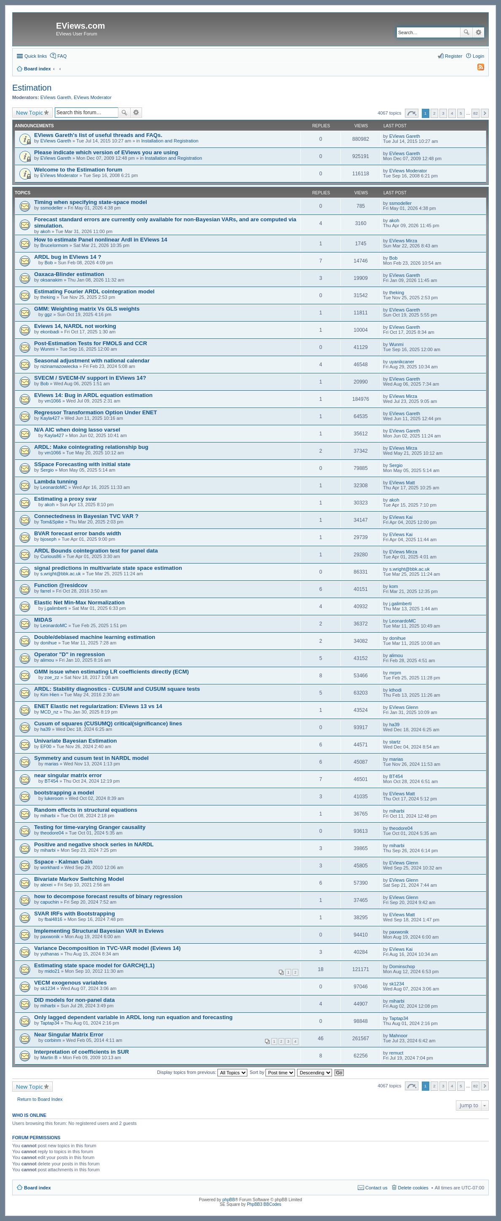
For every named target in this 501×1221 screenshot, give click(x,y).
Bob (49, 262)
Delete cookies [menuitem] (413, 1187)
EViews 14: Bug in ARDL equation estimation (93, 395)
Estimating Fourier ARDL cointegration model (94, 291)
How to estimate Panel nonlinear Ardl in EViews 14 (100, 239)
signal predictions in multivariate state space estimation (108, 568)
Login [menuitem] (478, 56)
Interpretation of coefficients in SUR (81, 1052)
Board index (37, 1187)
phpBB (228, 1199)
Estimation (31, 87)
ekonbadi (49, 331)
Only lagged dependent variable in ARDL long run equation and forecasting (133, 1017)
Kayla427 (50, 418)
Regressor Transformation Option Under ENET (95, 412)
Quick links (35, 56)
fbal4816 (53, 919)
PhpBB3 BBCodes (264, 1204)
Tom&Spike (52, 521)
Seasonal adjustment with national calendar (92, 360)
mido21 (52, 971)
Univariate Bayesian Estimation (75, 741)
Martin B (49, 1057)
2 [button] (434, 113)
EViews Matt (402, 482)
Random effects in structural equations (85, 810)
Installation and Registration (169, 140)
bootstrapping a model (64, 792)
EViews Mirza (403, 240)
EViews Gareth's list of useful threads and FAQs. (98, 135)
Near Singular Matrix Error (68, 1034)
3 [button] (443, 113)
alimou (47, 660)
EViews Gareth (55, 97)
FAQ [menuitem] (62, 56)
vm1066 (53, 400)
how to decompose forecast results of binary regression (108, 896)
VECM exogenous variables (70, 982)
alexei (46, 884)
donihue (48, 642)
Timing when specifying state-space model (90, 202)
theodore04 (52, 832)
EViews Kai (401, 517)
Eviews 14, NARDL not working (75, 326)
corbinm (53, 1040)
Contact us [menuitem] (376, 1187)
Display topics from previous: (202, 1072)
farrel (45, 590)
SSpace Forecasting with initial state (82, 464)
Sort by (272, 1072)
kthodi (395, 689)
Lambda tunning (56, 481)
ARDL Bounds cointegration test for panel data (96, 550)
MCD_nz (49, 711)
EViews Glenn (403, 707)
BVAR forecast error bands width (77, 533)
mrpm (395, 672)
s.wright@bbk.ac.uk (60, 573)
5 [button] (461, 113)
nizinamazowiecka (59, 366)
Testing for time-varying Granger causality (89, 827)
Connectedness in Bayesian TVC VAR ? (86, 516)
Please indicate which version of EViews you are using (106, 152)
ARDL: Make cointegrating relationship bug (91, 447)
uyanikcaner (401, 361)
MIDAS (43, 620)
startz (395, 741)
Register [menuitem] (453, 56)
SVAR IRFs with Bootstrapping (74, 913)
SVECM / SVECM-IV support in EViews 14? (90, 378)
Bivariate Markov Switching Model (79, 879)
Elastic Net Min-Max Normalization (79, 602)
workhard (49, 867)
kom (393, 586)
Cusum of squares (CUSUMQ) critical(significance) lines (108, 723)
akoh (45, 231)
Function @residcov (60, 585)
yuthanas (49, 953)
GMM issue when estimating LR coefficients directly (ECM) (111, 671)
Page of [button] (411, 113)
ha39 (45, 729)
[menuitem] (477, 69)
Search (466, 32)
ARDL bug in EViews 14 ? (67, 257)
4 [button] (452, 113)
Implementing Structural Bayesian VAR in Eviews (99, 931)
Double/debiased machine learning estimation (94, 637)
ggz (48, 314)
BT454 (51, 781)
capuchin (49, 901)
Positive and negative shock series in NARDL (94, 844)
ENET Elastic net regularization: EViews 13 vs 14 (98, 706)
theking (47, 297)
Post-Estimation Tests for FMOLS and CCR (90, 343)
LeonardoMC (53, 487)
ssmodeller (51, 207)
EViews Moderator (93, 97)
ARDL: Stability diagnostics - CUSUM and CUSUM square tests (117, 689)
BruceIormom (54, 245)
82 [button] (475, 113)
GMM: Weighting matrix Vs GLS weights (86, 309)
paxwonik (50, 936)
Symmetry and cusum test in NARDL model (91, 758)
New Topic (29, 112)
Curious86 (51, 556)
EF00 (45, 746)
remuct (396, 1052)
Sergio (47, 469)
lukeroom (54, 798)
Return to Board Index (40, 1099)
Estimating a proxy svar (65, 499)
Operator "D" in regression (69, 654)
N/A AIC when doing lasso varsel (77, 430)
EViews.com (80, 25)
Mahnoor (398, 1035)
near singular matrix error (68, 775)
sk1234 (47, 988)
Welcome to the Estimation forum (78, 169)
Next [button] (485, 113)
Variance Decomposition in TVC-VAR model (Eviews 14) (107, 948)
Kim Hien (49, 694)
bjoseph (48, 539)
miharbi (48, 815)
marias (52, 763)
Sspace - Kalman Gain (63, 862)
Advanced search (478, 32)
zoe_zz (52, 677)
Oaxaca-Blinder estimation (69, 274)
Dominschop (402, 966)
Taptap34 (49, 1022)
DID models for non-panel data (74, 1000)
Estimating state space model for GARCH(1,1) (94, 965)
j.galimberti (56, 608)
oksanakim (51, 279)
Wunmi (47, 349)
